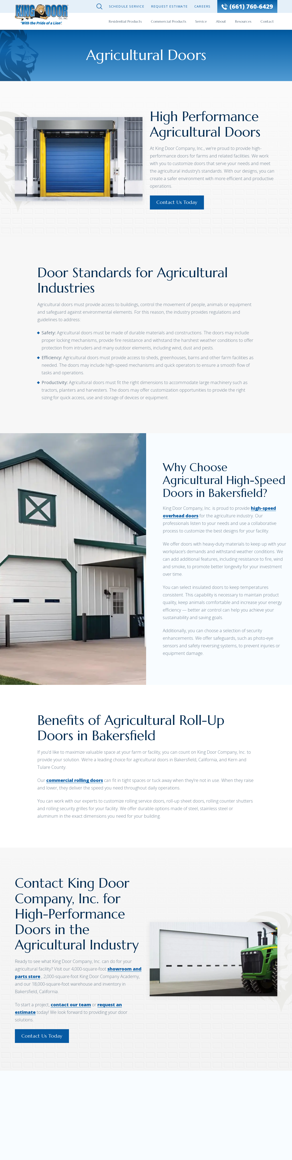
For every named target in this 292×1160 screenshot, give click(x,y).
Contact (267, 21)
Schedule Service (126, 6)
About (221, 21)
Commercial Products (168, 21)
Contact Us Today (177, 202)
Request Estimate (169, 6)
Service (201, 21)
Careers (202, 6)
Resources (243, 21)
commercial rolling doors (74, 780)
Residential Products (125, 21)
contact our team (71, 1005)
